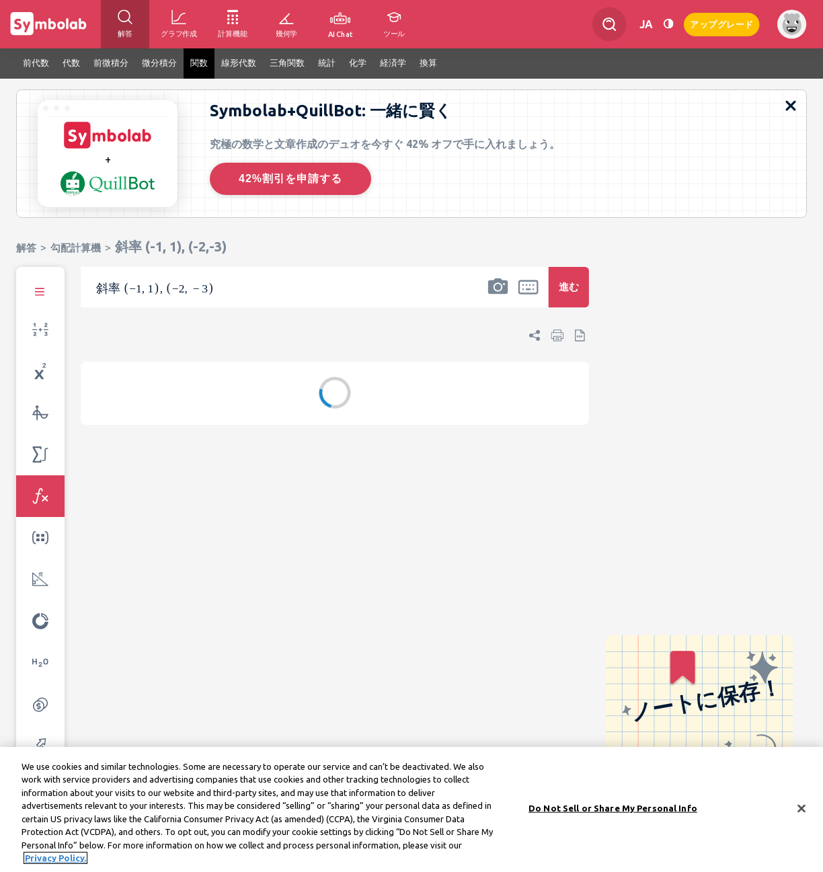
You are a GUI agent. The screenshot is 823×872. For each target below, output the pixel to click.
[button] (497, 296)
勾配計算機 (75, 247)
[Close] (801, 811)
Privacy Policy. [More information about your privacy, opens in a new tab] (55, 860)
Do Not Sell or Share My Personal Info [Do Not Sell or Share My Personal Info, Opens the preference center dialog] (612, 810)
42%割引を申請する (290, 178)
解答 (26, 247)
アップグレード (722, 23)
